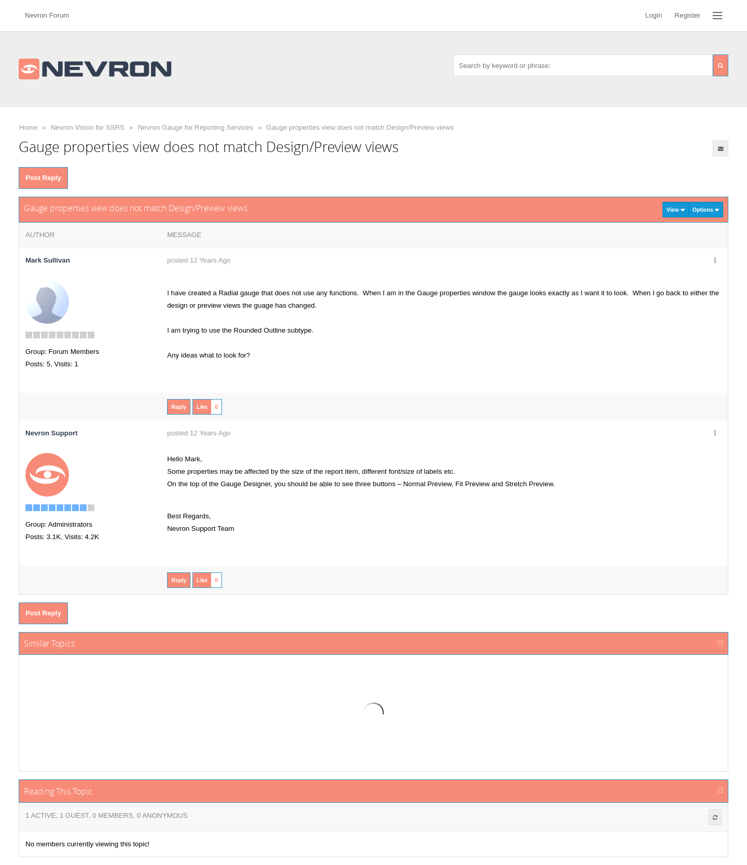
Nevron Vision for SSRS (88, 127)
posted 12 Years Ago (198, 260)
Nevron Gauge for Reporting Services (195, 127)
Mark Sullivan (47, 260)
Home (28, 127)
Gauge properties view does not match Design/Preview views (360, 127)
